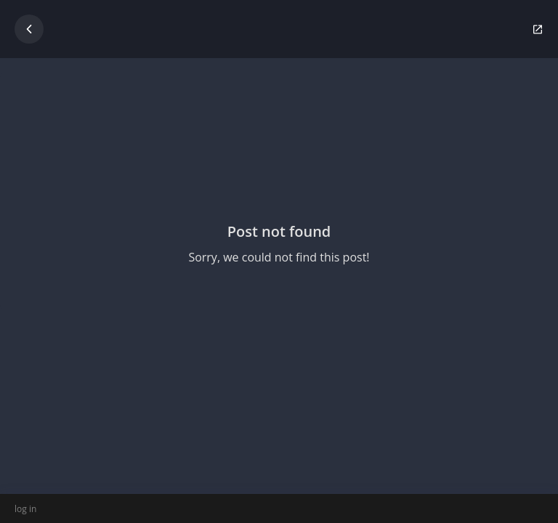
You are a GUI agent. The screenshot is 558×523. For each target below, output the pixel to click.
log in (25, 509)
